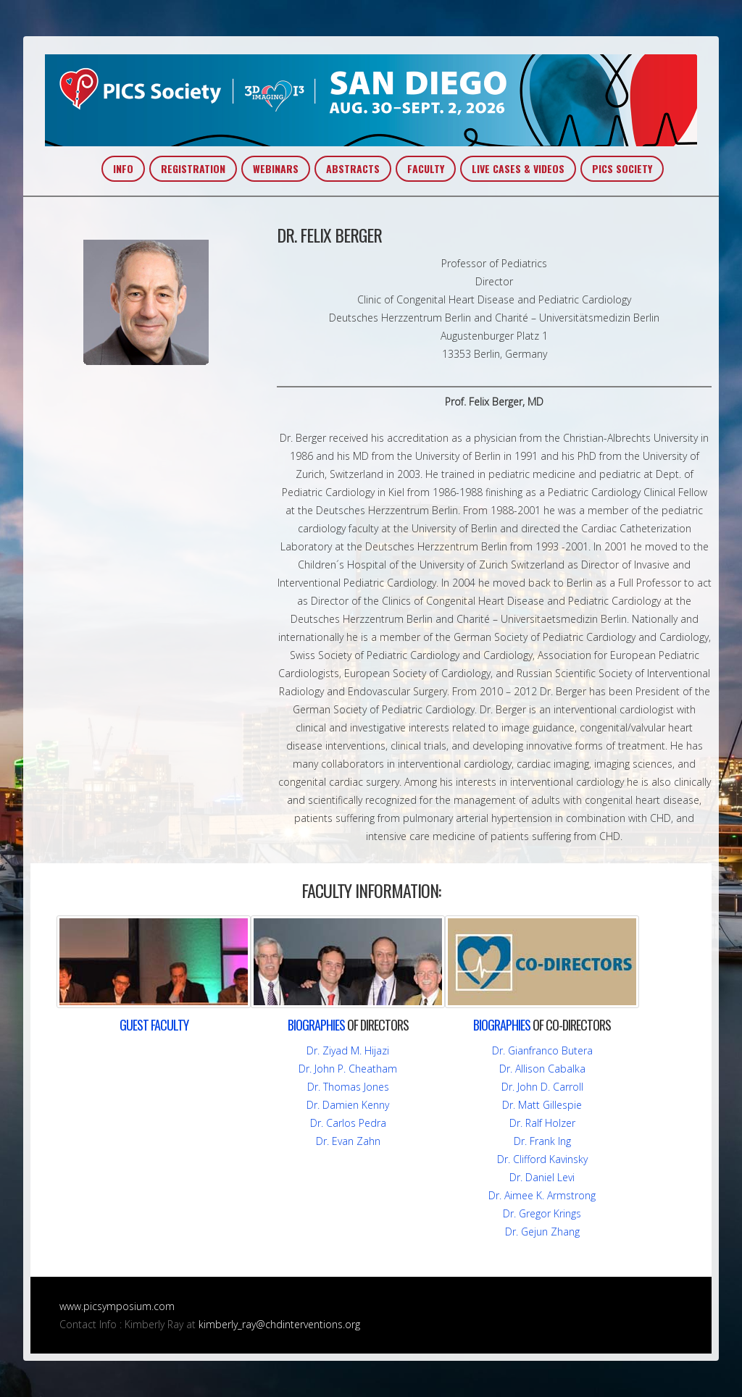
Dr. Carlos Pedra (348, 1123)
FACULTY (425, 168)
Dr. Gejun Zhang (542, 1231)
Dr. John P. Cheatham (348, 1068)
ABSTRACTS (353, 168)
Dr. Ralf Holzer (542, 1123)
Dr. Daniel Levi (542, 1177)
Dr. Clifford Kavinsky (542, 1159)
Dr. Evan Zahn (348, 1141)
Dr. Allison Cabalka (542, 1068)
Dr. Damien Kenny (348, 1105)
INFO (123, 168)
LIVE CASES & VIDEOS (518, 168)
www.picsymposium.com (117, 1306)
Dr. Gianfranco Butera (542, 1050)
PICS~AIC (371, 100)
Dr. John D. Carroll (542, 1087)
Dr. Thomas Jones (348, 1087)
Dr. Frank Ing (542, 1141)
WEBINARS (276, 168)
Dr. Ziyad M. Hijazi (348, 1050)
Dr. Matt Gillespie (542, 1105)
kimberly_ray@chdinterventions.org (279, 1324)
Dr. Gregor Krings (542, 1213)
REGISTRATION (193, 168)
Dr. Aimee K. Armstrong (542, 1195)
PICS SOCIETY (622, 168)
